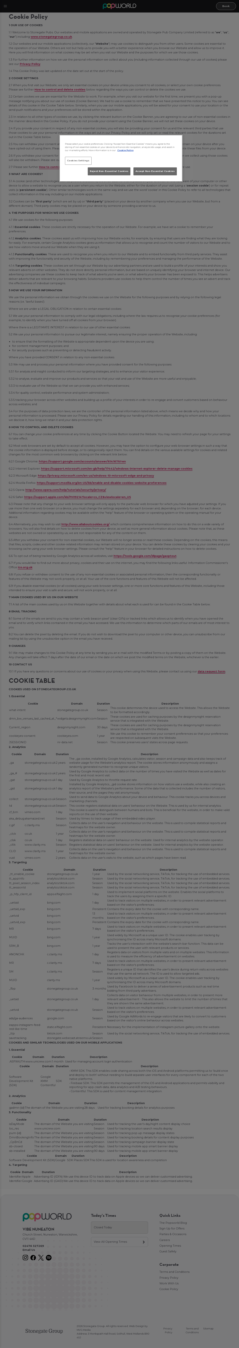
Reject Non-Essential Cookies (109, 171)
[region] (121, 158)
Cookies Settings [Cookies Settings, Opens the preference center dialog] (78, 160)
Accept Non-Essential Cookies (155, 171)
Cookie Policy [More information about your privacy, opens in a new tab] (125, 150)
